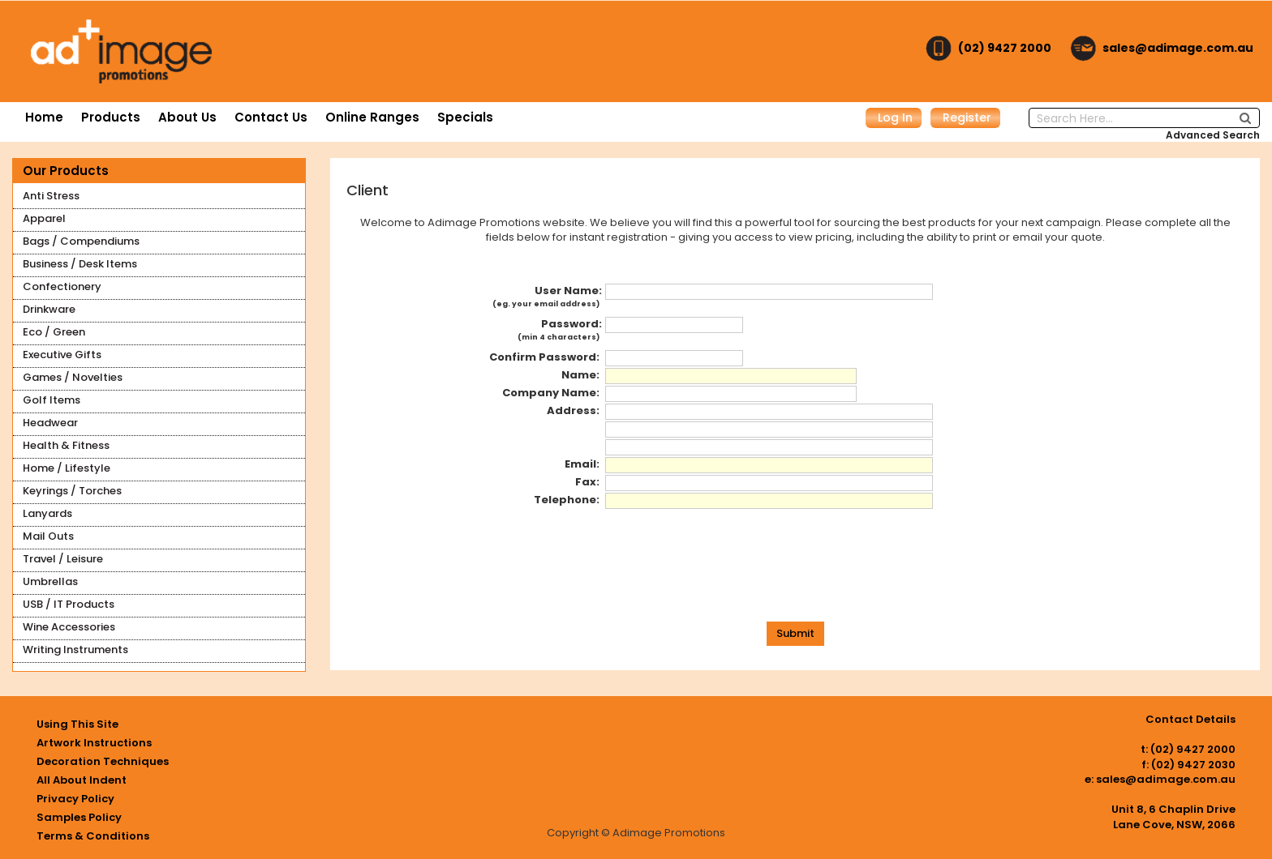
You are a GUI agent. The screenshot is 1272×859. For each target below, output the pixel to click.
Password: (560, 332)
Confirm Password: (545, 357)
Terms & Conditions (93, 836)
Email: (583, 464)
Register (967, 117)
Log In (895, 117)
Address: (574, 411)
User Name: (547, 299)
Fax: (588, 482)
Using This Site (77, 724)
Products (110, 117)
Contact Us (270, 117)
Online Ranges (372, 117)
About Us (187, 117)
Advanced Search (1213, 135)
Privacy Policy (75, 798)
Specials (465, 117)
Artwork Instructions (94, 742)
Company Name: (552, 393)
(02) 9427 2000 (1004, 48)
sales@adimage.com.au (1177, 48)
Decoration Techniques (103, 761)
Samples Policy (79, 817)
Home (44, 117)
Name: (581, 375)
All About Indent (82, 780)
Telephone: (568, 500)
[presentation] (796, 573)
